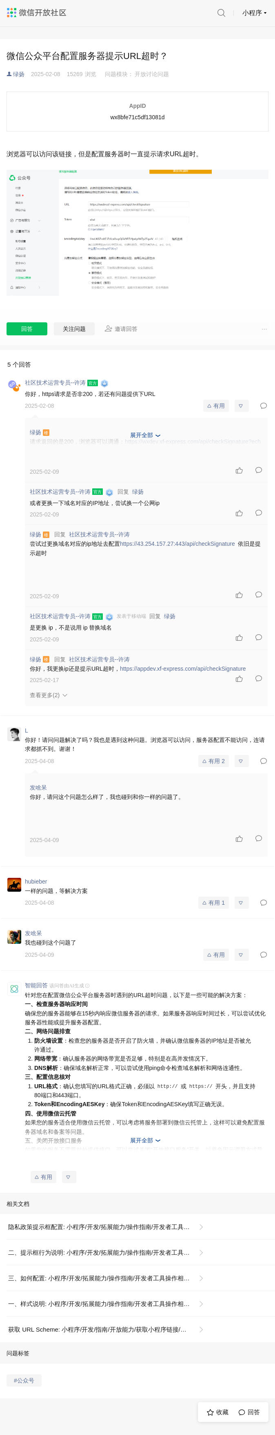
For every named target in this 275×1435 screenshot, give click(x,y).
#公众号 (24, 1380)
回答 (27, 329)
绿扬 (18, 74)
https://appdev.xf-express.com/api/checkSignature (183, 668)
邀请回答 (121, 328)
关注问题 (74, 329)
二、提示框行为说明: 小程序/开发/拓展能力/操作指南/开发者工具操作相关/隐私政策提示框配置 (109, 1252)
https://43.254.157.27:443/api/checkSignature (177, 543)
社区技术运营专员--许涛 (99, 534)
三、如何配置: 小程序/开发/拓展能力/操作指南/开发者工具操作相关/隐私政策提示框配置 (109, 1278)
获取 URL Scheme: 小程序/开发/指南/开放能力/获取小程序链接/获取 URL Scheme (109, 1329)
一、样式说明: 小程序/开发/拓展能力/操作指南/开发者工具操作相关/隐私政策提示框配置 (109, 1303)
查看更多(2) (45, 695)
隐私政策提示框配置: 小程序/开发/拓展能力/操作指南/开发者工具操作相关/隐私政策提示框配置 (109, 1226)
